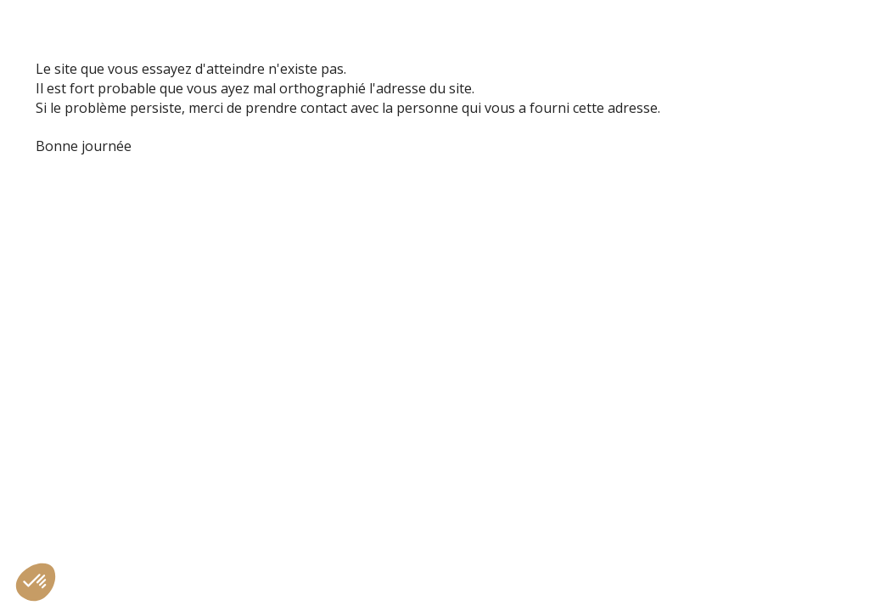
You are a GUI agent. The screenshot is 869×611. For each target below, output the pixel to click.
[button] (35, 582)
